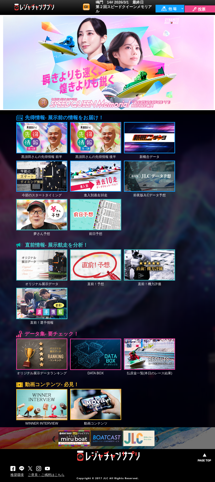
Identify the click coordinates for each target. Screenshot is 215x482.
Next (158, 439)
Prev (54, 439)
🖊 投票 (198, 9)
